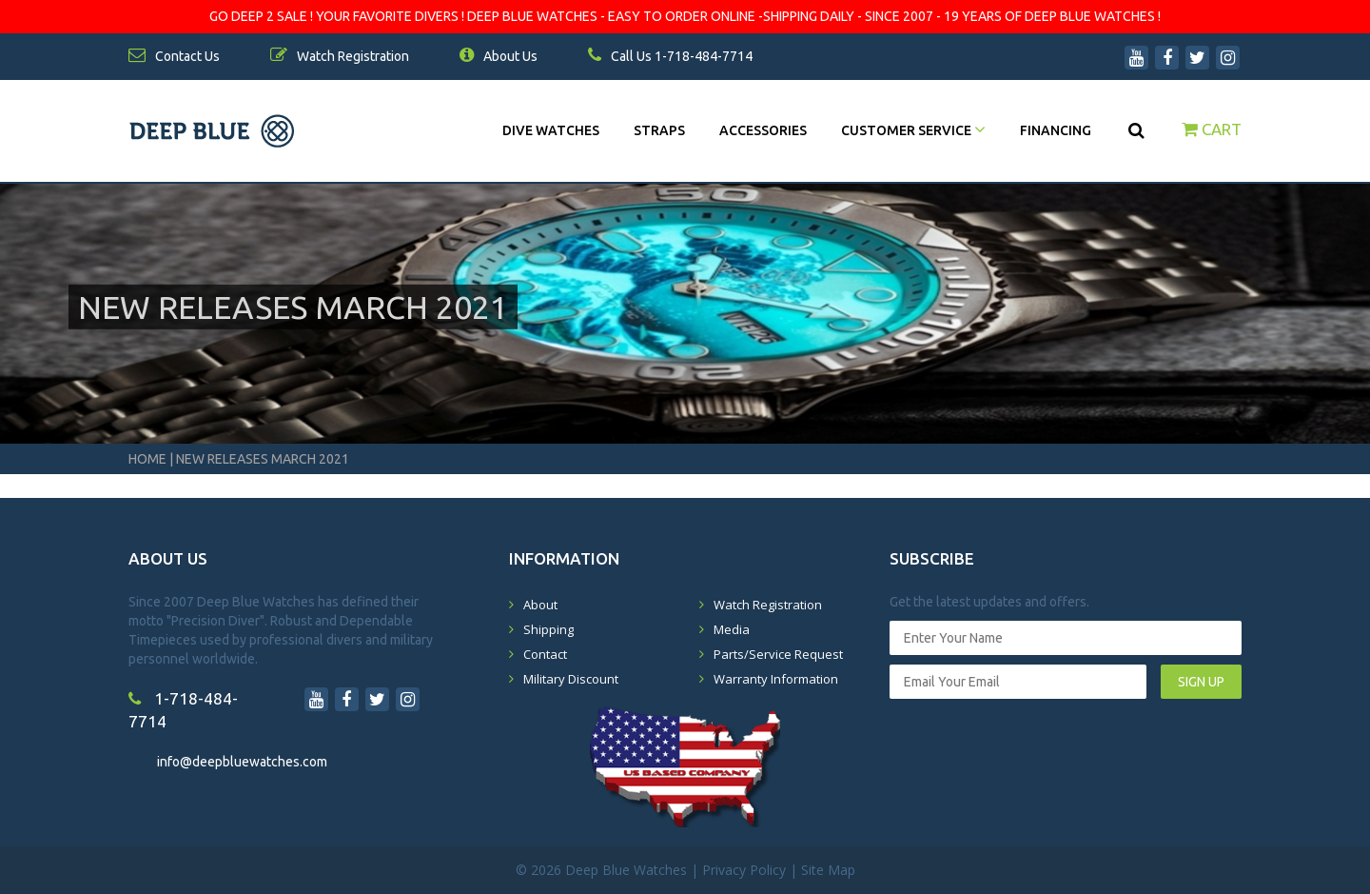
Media (732, 629)
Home (147, 459)
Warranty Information (776, 678)
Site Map (828, 870)
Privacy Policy (744, 870)
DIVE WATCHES (550, 130)
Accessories (763, 130)
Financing (1055, 130)
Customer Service (913, 130)
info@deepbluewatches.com (242, 761)
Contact (545, 654)
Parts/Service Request (778, 654)
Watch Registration (768, 604)
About (540, 604)
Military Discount (570, 678)
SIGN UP (1201, 681)
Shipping (548, 629)
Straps (659, 130)
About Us (499, 56)
